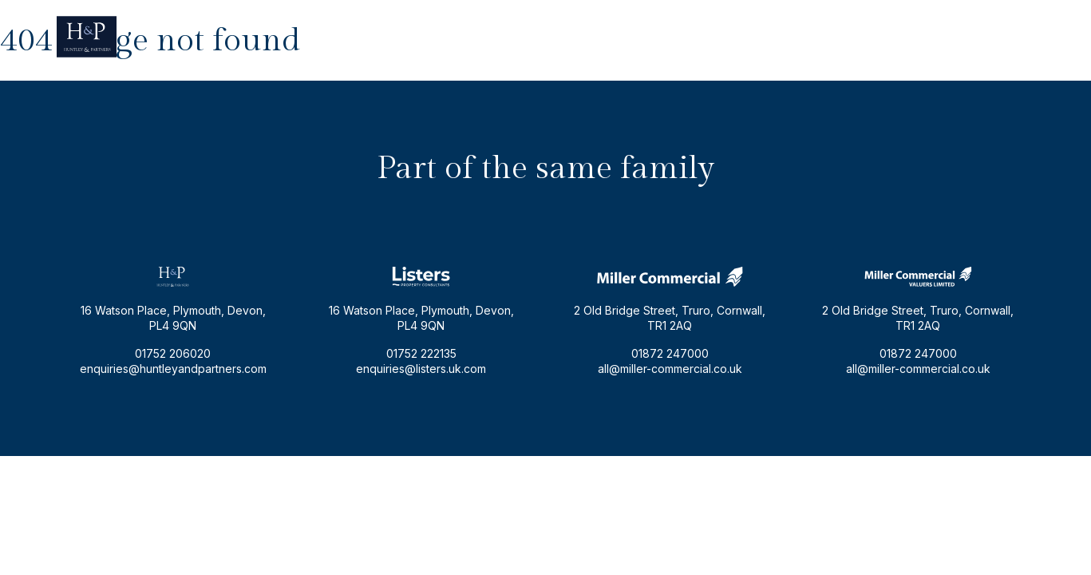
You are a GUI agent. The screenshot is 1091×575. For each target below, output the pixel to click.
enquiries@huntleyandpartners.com (849, 36)
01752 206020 (996, 36)
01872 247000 (670, 353)
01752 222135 (421, 353)
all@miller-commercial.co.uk (670, 368)
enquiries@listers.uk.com (421, 368)
